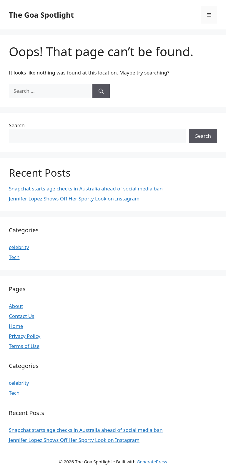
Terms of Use (24, 346)
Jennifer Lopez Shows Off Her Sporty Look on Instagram (74, 198)
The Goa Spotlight (41, 15)
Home (16, 326)
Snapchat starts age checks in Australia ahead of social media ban (86, 188)
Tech (14, 257)
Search (17, 125)
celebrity (19, 247)
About (16, 306)
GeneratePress (152, 462)
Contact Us (21, 316)
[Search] (101, 91)
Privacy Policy (24, 336)
